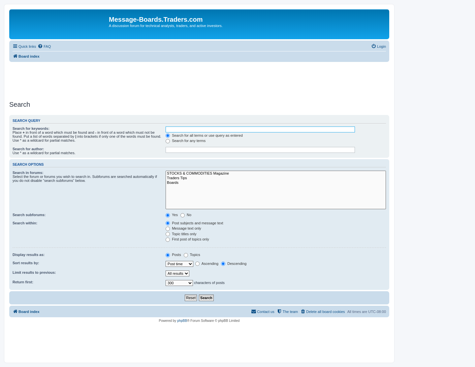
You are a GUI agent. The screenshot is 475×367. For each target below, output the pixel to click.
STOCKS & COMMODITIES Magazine (275, 173)
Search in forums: (28, 173)
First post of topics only (187, 239)
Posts (173, 255)
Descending (233, 264)
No (185, 215)
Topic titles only (181, 234)
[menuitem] (44, 46)
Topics (192, 255)
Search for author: (28, 149)
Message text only (183, 228)
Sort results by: (26, 263)
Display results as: (29, 255)
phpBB (182, 321)
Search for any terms (186, 141)
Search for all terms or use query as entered (204, 135)
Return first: (23, 282)
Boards (275, 183)
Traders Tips (275, 178)
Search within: (25, 223)
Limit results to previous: (34, 272)
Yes (172, 215)
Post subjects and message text (194, 223)
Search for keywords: (31, 128)
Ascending (206, 264)
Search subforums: (29, 215)
